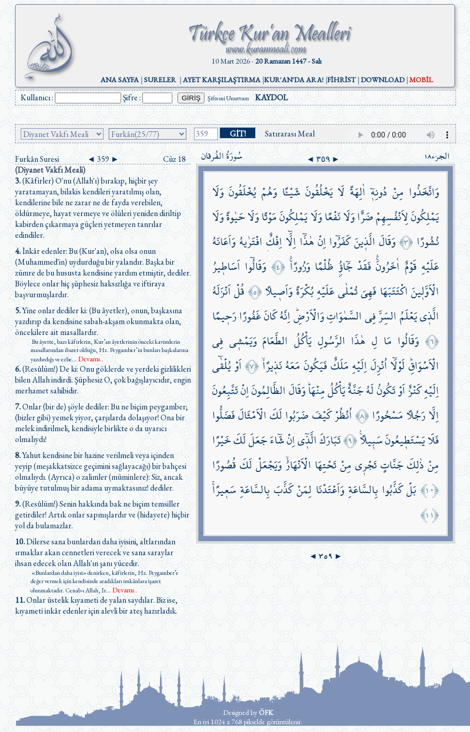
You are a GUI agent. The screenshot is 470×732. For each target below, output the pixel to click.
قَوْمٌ (411, 266)
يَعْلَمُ (408, 316)
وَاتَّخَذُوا (424, 192)
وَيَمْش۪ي (243, 341)
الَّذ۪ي (429, 316)
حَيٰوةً (235, 217)
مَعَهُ (292, 366)
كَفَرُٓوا (339, 242)
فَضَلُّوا (223, 415)
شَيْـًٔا (291, 192)
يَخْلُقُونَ (319, 192)
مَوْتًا (269, 217)
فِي (370, 316)
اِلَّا (434, 415)
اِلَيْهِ (359, 366)
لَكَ (276, 415)
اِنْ (322, 242)
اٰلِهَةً (357, 192)
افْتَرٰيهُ (250, 242)
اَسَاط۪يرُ (226, 266)
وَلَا (218, 192)
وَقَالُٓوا (255, 266)
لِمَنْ (304, 490)
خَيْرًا (221, 440)
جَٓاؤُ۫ (345, 266)
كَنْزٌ (414, 390)
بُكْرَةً (305, 291)
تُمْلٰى (348, 291)
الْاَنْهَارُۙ (298, 465)
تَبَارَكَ (330, 440)
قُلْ (239, 291)
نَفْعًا (333, 217)
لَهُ (370, 390)
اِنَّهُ (285, 316)
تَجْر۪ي (366, 465)
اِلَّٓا (291, 242)
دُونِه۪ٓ (379, 192)
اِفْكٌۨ (274, 242)
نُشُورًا (428, 242)
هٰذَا (358, 341)
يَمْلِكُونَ (425, 217)
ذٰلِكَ (415, 465)
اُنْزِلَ (379, 366)
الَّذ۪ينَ (364, 242)
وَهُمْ (269, 192)
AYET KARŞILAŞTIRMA (221, 79)
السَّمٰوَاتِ (344, 316)
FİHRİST (341, 79)
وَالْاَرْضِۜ (308, 316)
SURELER (160, 79)
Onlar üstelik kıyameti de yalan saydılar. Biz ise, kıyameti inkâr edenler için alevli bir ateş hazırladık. (96, 605)
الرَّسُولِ (331, 341)
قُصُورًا (224, 465)
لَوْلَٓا (397, 366)
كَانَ (270, 316)
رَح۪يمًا (224, 316)
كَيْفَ (321, 415)
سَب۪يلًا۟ (371, 440)
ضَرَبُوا (297, 415)
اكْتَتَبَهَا (394, 291)
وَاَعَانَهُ (224, 242)
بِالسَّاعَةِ (363, 490)
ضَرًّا (365, 217)
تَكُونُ (386, 390)
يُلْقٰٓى (221, 366)
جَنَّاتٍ (391, 465)
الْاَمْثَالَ (252, 415)
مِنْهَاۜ (316, 390)
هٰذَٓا (307, 242)
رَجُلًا (415, 415)
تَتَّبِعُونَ (225, 390)
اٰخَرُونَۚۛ (388, 266)
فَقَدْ (364, 266)
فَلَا (433, 440)
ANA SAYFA (119, 79)
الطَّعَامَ (275, 341)
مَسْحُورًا (387, 415)
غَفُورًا (250, 316)
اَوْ (238, 366)
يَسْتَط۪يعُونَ (405, 440)
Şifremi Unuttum (228, 98)
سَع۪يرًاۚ (224, 490)
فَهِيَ (368, 291)
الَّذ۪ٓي (307, 440)
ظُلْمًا (324, 266)
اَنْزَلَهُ (221, 291)
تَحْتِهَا (325, 465)
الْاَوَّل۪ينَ (425, 291)
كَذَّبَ (283, 490)
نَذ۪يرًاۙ (272, 366)
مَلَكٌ (340, 366)
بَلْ (411, 490)
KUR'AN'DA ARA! (294, 79)
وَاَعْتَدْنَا (330, 490)
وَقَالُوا (408, 341)
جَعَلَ (257, 440)
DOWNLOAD (382, 79)
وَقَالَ (387, 242)
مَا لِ (382, 341)
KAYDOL (271, 97)
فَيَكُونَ (315, 366)
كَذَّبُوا (392, 490)
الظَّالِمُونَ (269, 390)
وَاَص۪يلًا (278, 291)
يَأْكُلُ (303, 341)
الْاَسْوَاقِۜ (423, 366)
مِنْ (398, 192)
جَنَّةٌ (355, 390)
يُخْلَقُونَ (242, 192)
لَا (341, 192)
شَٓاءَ (277, 440)
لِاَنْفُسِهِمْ (392, 217)
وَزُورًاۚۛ (300, 266)
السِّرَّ (387, 316)
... (87, 359)
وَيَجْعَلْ (269, 465)
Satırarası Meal (290, 133)
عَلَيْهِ (430, 266)
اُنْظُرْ (343, 415)
